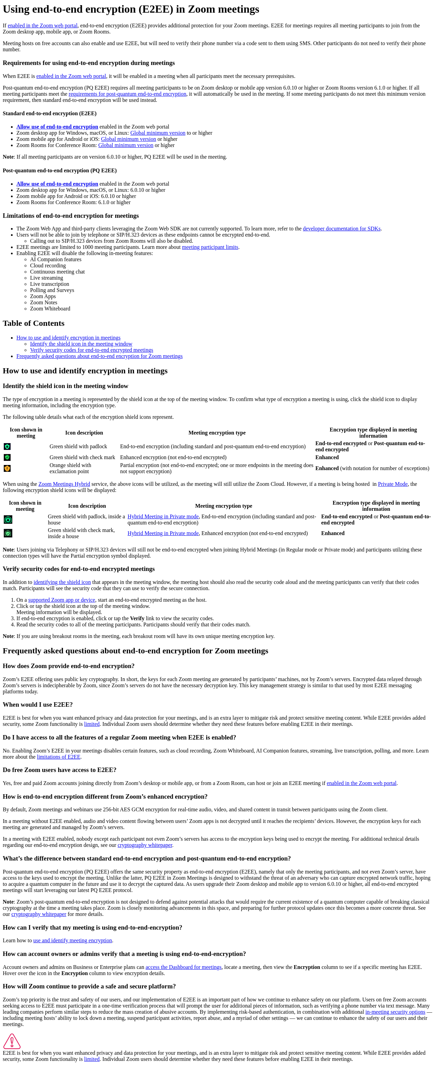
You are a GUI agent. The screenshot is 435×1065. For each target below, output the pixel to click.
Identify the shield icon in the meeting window (81, 344)
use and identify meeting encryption (72, 940)
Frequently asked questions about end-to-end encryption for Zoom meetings (99, 356)
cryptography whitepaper (145, 845)
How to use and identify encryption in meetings (68, 338)
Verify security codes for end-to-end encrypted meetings (91, 350)
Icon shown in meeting (26, 433)
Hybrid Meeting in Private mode (163, 516)
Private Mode (393, 484)
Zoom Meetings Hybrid (64, 484)
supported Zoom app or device (61, 600)
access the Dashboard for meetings (184, 967)
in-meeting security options (395, 1012)
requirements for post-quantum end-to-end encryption (127, 94)
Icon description (84, 433)
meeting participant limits (210, 247)
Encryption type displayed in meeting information (373, 433)
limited (92, 724)
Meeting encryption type (217, 433)
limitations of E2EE (58, 757)
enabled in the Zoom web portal (43, 25)
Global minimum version (157, 133)
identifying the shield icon (62, 582)
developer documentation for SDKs (342, 228)
